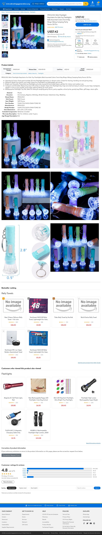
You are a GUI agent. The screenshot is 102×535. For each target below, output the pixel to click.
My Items (68, 9)
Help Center (49, 505)
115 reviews (60, 27)
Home (3, 12)
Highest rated (22, 488)
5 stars (24, 468)
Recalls (44, 519)
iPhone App (86, 514)
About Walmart (6, 514)
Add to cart (87, 25)
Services (16, 9)
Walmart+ (24, 522)
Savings (23, 9)
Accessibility (45, 522)
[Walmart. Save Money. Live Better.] (16, 3)
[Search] (85, 4)
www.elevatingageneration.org (55, 41)
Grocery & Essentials (32, 9)
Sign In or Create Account (33, 505)
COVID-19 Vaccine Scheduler (50, 514)
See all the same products (93, 443)
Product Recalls (46, 524)
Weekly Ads (72, 505)
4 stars (24, 470)
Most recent (11, 488)
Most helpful (34, 488)
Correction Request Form (11, 455)
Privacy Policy (66, 517)
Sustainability (5, 524)
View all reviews (7, 482)
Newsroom (5, 519)
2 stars (24, 475)
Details (89, 53)
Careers (62, 9)
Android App (86, 517)
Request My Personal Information (68, 523)
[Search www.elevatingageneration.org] (65, 4)
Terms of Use (66, 514)
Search (97, 488)
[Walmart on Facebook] (84, 523)
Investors (4, 522)
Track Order (60, 505)
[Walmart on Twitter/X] (87, 523)
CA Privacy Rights (67, 519)
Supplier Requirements (8, 527)
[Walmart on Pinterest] (94, 523)
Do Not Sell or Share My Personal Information (69, 527)
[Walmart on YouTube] (91, 523)
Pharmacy (55, 9)
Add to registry (92, 57)
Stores (24, 517)
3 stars (24, 472)
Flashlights (32, 12)
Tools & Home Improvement (12, 12)
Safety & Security (24, 12)
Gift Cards (25, 524)
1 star (24, 477)
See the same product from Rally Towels (89, 363)
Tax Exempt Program (47, 527)
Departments (7, 9)
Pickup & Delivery (45, 9)
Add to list (80, 57)
